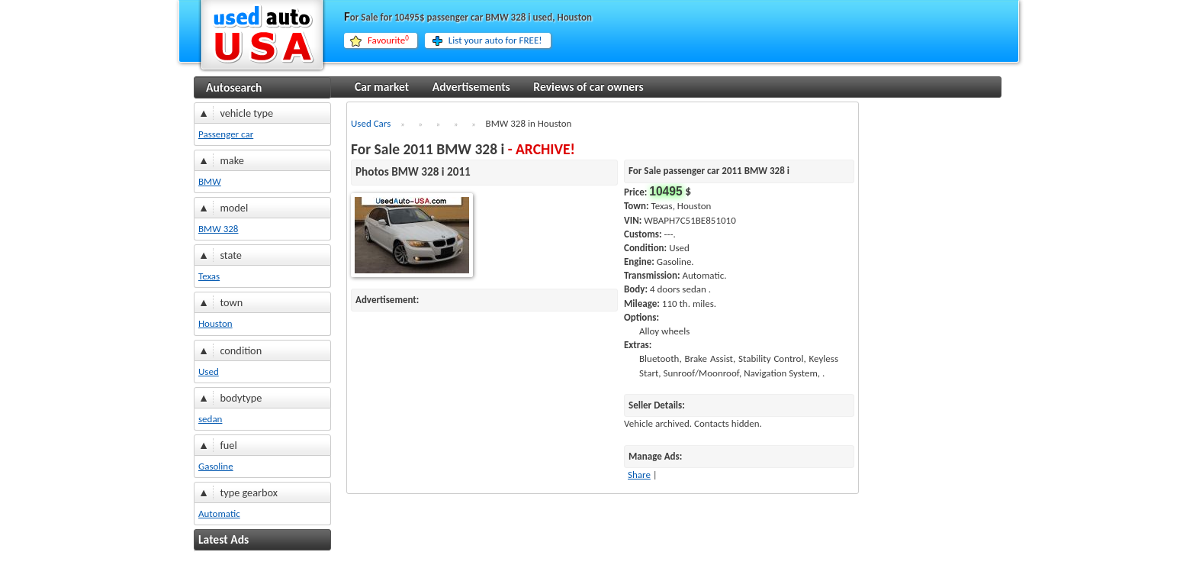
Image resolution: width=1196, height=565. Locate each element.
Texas (209, 276)
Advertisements (471, 86)
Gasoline (215, 466)
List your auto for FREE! (495, 40)
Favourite (388, 40)
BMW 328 (218, 228)
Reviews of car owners (588, 86)
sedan (210, 419)
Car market (382, 86)
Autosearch (234, 87)
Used (208, 371)
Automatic (219, 513)
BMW (209, 181)
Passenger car (225, 134)
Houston (215, 323)
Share (639, 474)
